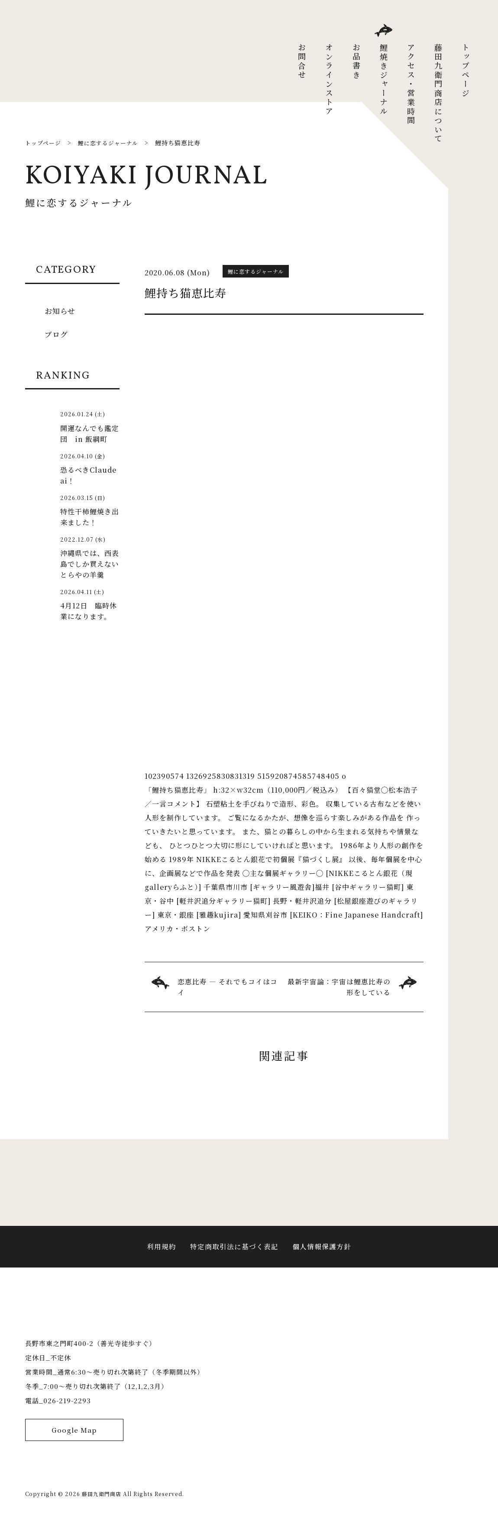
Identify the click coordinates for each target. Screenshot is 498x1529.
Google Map (74, 1450)
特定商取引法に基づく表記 (234, 1252)
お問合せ (301, 61)
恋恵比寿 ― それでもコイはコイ (228, 987)
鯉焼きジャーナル (383, 79)
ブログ (57, 334)
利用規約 (161, 1252)
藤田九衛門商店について (438, 93)
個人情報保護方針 (321, 1252)
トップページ (465, 70)
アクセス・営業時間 (411, 84)
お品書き (356, 61)
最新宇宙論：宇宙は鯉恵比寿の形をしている (339, 987)
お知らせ (61, 310)
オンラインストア (329, 79)
